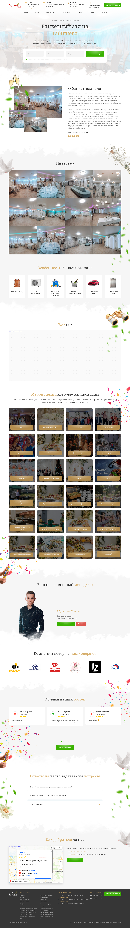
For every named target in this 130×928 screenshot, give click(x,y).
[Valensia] (15, 5)
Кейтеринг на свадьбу (46, 910)
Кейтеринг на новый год (47, 916)
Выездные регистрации (46, 895)
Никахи (22, 906)
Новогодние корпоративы (47, 904)
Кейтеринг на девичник (46, 914)
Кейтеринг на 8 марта (26, 914)
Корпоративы (44, 897)
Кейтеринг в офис (25, 919)
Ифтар (42, 906)
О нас (37, 12)
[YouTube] (73, 136)
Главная (25, 12)
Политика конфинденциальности (18, 922)
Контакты (104, 12)
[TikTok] (77, 136)
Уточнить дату (95, 54)
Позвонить (81, 624)
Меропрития (51, 12)
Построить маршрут (75, 860)
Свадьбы (22, 895)
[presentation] (5, 721)
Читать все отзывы (65, 747)
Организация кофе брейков (27, 910)
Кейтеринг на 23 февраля (47, 912)
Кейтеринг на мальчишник (27, 916)
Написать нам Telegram (113, 5)
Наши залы (67, 12)
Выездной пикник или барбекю (28, 908)
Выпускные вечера (25, 899)
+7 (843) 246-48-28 (94, 5)
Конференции (24, 904)
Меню (81, 12)
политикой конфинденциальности (57, 59)
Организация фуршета (46, 908)
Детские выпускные (25, 901)
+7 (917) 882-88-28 (93, 7)
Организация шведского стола (28, 912)
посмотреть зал (32, 8)
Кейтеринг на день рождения (48, 919)
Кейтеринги (43, 899)
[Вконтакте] (69, 136)
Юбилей (22, 897)
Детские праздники (45, 901)
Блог (92, 12)
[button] (61, 741)
